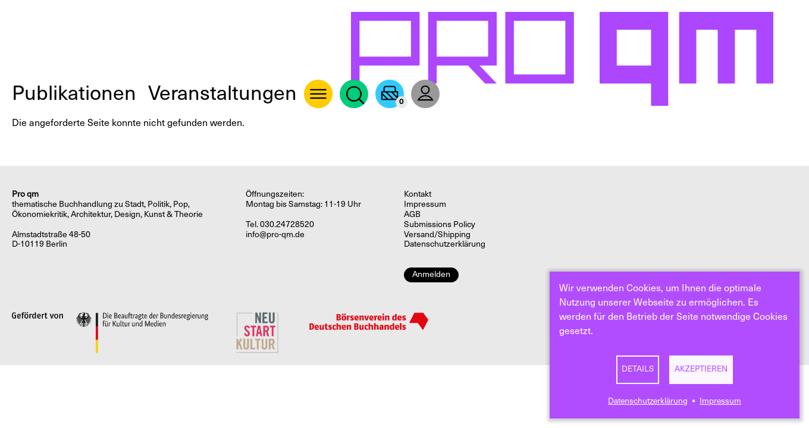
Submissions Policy (439, 224)
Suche (354, 94)
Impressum (720, 401)
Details (638, 369)
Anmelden (431, 274)
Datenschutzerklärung (648, 401)
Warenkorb (389, 94)
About (318, 94)
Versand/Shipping (437, 234)
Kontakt (417, 194)
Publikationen (74, 93)
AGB (412, 214)
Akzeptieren (701, 369)
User (425, 94)
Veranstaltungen (222, 93)
